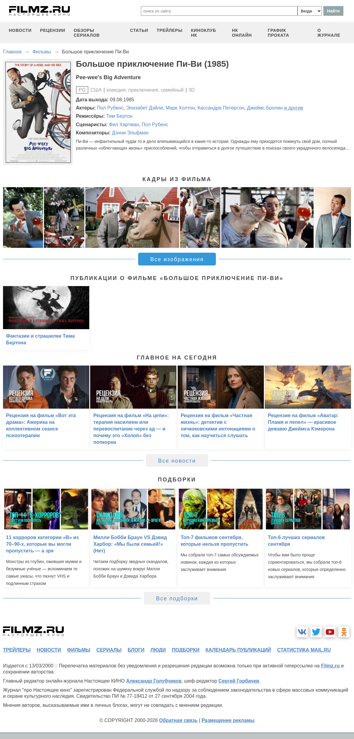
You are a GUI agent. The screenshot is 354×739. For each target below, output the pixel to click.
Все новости (177, 461)
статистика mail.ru (304, 650)
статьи (139, 30)
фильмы (78, 650)
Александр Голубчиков (154, 680)
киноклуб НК (203, 33)
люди (158, 650)
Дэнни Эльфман (130, 132)
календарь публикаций (238, 650)
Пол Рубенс (110, 107)
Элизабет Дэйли (144, 107)
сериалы (108, 650)
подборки (185, 650)
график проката (278, 33)
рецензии (52, 30)
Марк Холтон (180, 107)
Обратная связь (178, 720)
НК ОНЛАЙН (242, 33)
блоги (136, 650)
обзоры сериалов (87, 33)
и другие (293, 107)
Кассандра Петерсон (220, 107)
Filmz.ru (330, 665)
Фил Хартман (124, 124)
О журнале (328, 33)
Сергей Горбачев (238, 680)
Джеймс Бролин (265, 107)
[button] (343, 217)
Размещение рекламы (228, 720)
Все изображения (177, 259)
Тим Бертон (119, 116)
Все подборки (177, 599)
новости (20, 30)
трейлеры (169, 30)
